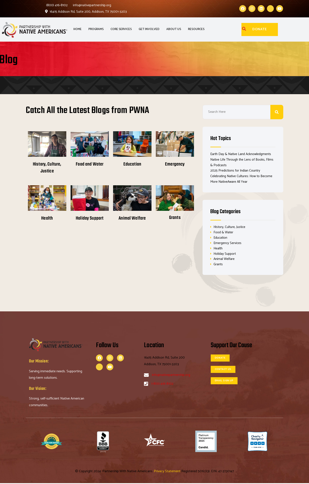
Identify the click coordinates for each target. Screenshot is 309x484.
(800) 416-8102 (57, 5)
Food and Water (89, 164)
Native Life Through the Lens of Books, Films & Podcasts (242, 162)
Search (276, 112)
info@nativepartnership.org (92, 5)
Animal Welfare (132, 218)
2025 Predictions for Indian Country (235, 170)
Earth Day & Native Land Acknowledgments (241, 154)
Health (47, 218)
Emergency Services (228, 243)
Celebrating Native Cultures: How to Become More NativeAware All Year (242, 178)
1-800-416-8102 (162, 385)
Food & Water (224, 232)
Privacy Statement (167, 472)
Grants (175, 218)
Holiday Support (89, 218)
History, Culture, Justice (47, 167)
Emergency (175, 164)
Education (132, 164)
